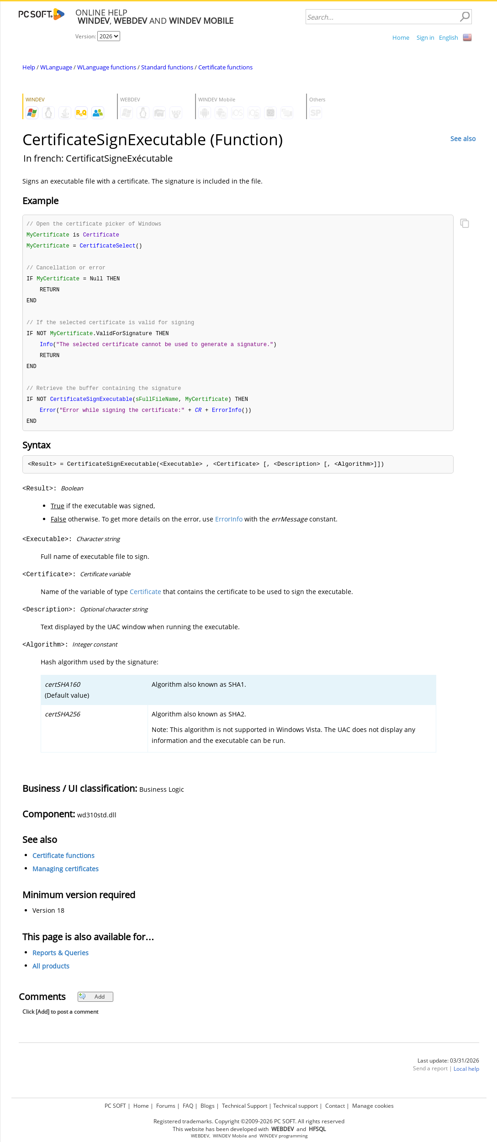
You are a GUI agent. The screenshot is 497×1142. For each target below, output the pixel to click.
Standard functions (167, 67)
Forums (165, 1106)
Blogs (208, 1106)
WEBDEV (200, 1136)
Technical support (295, 1106)
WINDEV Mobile (230, 1136)
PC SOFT (115, 1106)
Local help (466, 1076)
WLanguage (56, 67)
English (448, 37)
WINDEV (268, 1136)
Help (28, 67)
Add (92, 1004)
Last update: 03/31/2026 (448, 1068)
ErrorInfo (229, 526)
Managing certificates (65, 876)
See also (463, 138)
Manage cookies (373, 1106)
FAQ (188, 1106)
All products (50, 973)
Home (400, 37)
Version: (86, 36)
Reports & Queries (60, 960)
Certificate (145, 599)
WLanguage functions (106, 67)
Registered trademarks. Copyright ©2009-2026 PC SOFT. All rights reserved (248, 1121)
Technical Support (244, 1106)
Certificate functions (225, 67)
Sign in (425, 37)
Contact (335, 1106)
